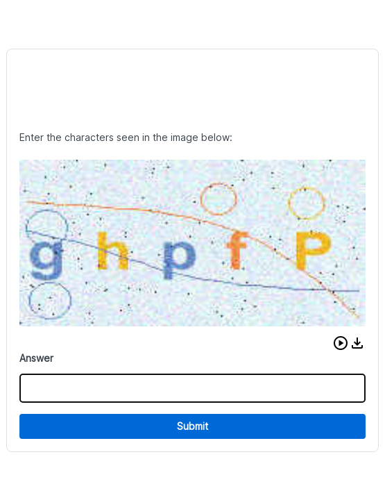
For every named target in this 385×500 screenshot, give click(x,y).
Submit (192, 426)
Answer (36, 358)
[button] (340, 343)
